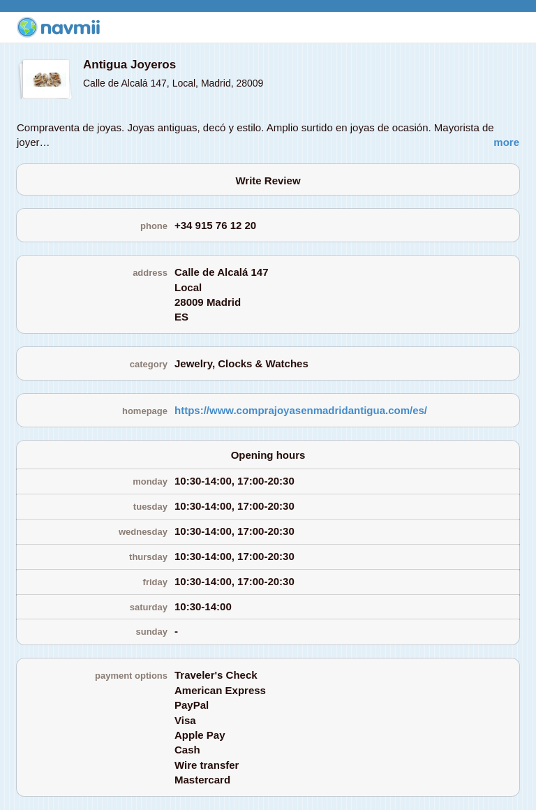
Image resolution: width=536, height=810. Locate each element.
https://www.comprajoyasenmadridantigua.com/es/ (300, 410)
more (506, 142)
